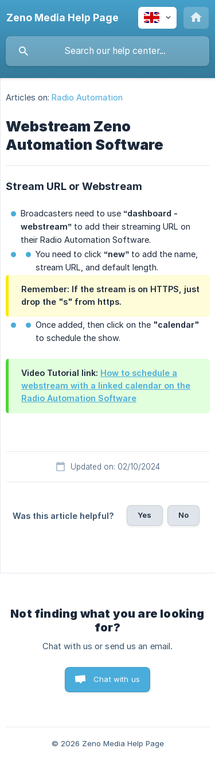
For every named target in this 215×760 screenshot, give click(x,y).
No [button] (183, 514)
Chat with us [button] (116, 679)
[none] (62, 18)
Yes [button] (144, 514)
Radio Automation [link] (87, 97)
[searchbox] (107, 51)
